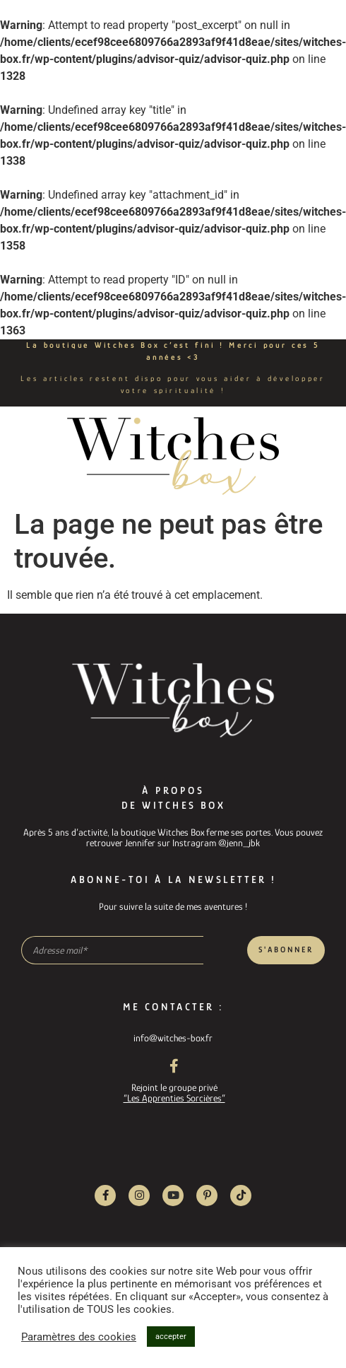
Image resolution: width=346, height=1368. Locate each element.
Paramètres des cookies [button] (78, 1337)
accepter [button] (170, 1336)
